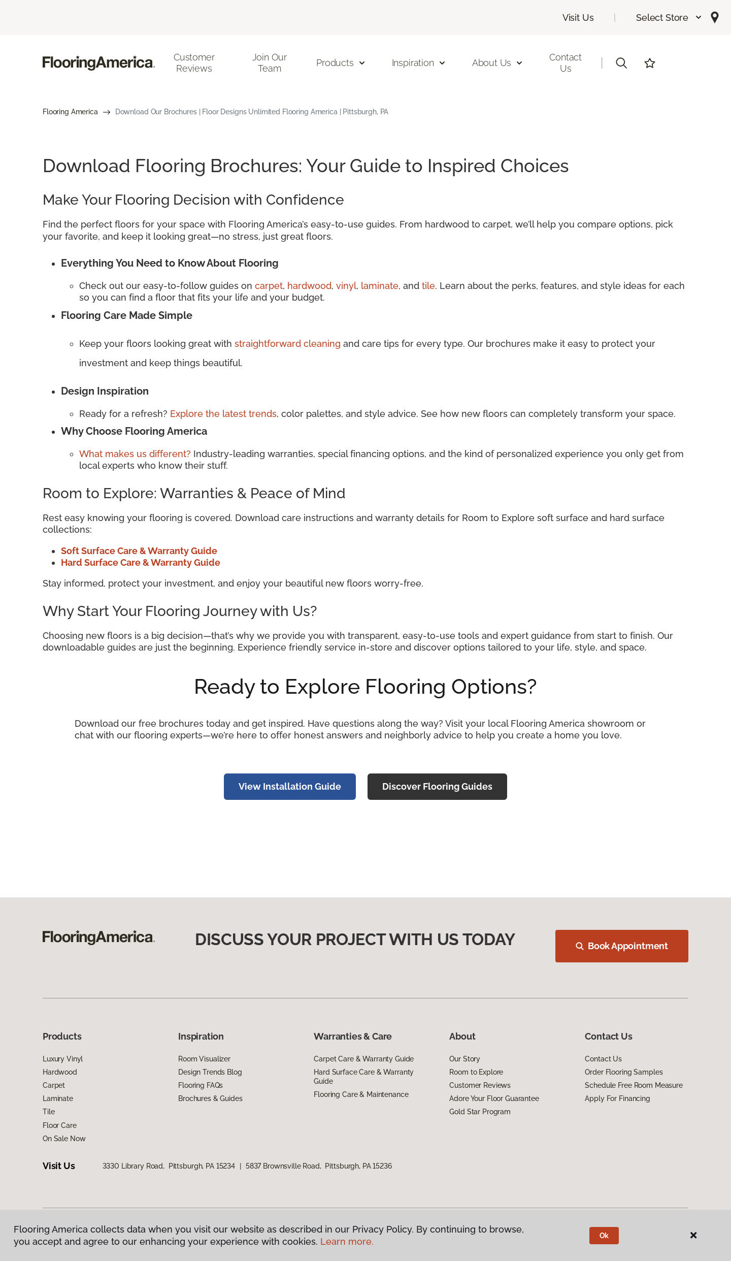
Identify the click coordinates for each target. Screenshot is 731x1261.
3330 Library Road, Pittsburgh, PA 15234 (169, 1166)
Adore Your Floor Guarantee (494, 1098)
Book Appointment (622, 946)
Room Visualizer (204, 1059)
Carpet (54, 1085)
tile (428, 285)
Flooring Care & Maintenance (361, 1094)
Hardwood (60, 1072)
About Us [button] (498, 62)
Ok (604, 1236)
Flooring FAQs (200, 1085)
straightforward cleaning (288, 343)
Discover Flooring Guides (437, 786)
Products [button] (341, 62)
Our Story (464, 1059)
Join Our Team (269, 63)
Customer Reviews (194, 63)
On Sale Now (64, 1139)
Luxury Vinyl (63, 1059)
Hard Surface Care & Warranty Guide (364, 1076)
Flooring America (70, 112)
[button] (669, 17)
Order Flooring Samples (623, 1072)
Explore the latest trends (223, 413)
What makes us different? (136, 453)
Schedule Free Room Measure (633, 1085)
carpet (269, 285)
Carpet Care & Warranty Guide (364, 1059)
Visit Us (578, 17)
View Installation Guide (290, 786)
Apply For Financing (617, 1098)
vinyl (346, 285)
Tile (48, 1112)
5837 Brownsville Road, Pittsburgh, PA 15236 (319, 1166)
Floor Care (60, 1125)
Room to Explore (476, 1072)
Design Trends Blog (210, 1072)
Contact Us (565, 63)
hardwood (309, 285)
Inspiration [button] (419, 62)
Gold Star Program (480, 1112)
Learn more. (347, 1241)
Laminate (58, 1098)
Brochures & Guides (210, 1098)
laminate (379, 285)
